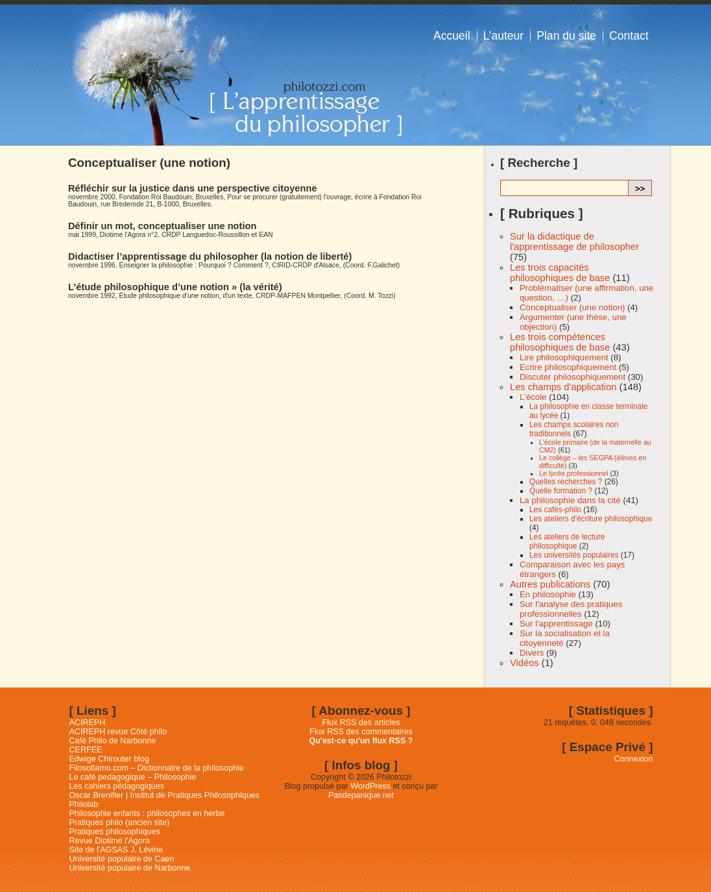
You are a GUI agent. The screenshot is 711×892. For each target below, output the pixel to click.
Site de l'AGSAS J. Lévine (116, 849)
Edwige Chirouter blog (109, 758)
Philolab (84, 804)
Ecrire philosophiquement (568, 367)
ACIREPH (87, 722)
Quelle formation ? (560, 490)
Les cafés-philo (555, 509)
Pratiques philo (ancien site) (119, 822)
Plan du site (566, 35)
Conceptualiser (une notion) (572, 307)
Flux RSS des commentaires (361, 731)
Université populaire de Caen (122, 858)
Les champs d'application (563, 387)
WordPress (370, 786)
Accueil (451, 35)
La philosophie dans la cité (570, 500)
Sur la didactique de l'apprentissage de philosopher (574, 241)
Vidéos (524, 663)
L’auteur (503, 35)
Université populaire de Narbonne (130, 868)
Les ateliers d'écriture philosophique (590, 518)
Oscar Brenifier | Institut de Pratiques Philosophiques (164, 795)
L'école (533, 397)
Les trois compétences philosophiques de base (560, 342)
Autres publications (550, 584)
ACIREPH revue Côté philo (118, 731)
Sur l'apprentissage (556, 623)
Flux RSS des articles (361, 722)
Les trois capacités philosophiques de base (560, 272)
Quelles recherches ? (565, 481)
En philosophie (548, 594)
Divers (532, 653)
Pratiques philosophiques (114, 831)
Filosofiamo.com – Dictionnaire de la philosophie (156, 768)
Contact (629, 35)
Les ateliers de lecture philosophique (567, 541)
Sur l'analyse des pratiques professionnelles (571, 609)
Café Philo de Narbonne (112, 740)
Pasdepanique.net (361, 795)
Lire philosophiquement (564, 357)
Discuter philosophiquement (572, 377)
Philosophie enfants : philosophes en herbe (147, 813)
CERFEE (85, 749)
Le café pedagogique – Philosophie (133, 777)
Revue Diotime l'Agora (109, 840)
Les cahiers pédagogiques (117, 786)
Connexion (633, 758)
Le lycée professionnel (574, 473)
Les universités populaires (573, 555)
